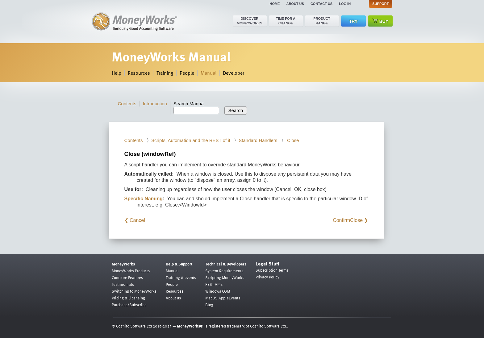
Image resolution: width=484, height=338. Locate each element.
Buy (380, 21)
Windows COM (217, 291)
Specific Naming (143, 198)
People (187, 73)
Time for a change (285, 21)
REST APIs (214, 284)
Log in (345, 4)
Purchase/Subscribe (129, 305)
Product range (321, 21)
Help (116, 73)
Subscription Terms (272, 270)
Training (164, 73)
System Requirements (224, 271)
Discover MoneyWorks (249, 21)
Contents (127, 103)
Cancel (137, 220)
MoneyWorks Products (131, 271)
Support (380, 4)
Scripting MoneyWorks (224, 277)
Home (274, 4)
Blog (209, 305)
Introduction (155, 103)
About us (295, 4)
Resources (139, 73)
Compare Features (127, 277)
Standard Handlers (258, 140)
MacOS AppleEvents (222, 298)
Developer (233, 73)
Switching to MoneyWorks (134, 291)
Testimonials (123, 284)
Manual (208, 73)
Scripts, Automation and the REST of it (190, 140)
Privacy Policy (267, 277)
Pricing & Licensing (128, 298)
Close (292, 140)
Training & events (181, 277)
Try (353, 21)
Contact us (321, 4)
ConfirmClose (348, 220)
